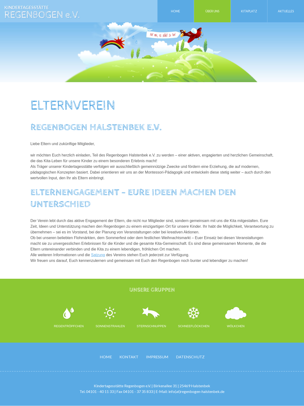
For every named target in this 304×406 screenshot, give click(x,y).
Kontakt (128, 357)
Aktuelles (285, 11)
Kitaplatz (249, 11)
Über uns (212, 11)
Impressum (157, 357)
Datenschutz (190, 357)
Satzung (98, 255)
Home (175, 11)
